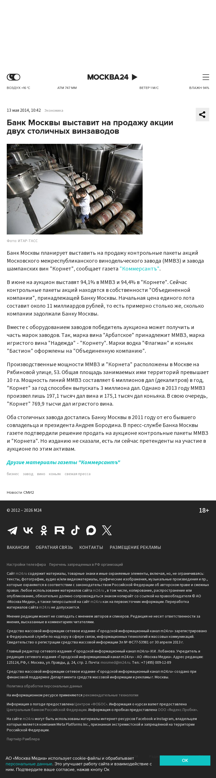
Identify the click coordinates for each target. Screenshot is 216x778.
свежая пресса (78, 474)
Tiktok (75, 530)
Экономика (53, 110)
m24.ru (21, 573)
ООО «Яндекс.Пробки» (177, 710)
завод (28, 474)
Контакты (91, 547)
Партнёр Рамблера (23, 739)
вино (41, 474)
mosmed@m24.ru (115, 662)
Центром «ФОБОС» (91, 704)
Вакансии (18, 547)
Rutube (59, 530)
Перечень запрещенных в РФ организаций (86, 564)
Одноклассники (44, 530)
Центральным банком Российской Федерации (47, 710)
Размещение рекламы (135, 547)
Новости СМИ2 (20, 492)
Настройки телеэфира (26, 564)
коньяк (55, 474)
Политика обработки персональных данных (44, 686)
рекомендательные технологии (110, 695)
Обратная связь (54, 547)
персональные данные (29, 764)
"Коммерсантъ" (139, 269)
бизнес (13, 474)
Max (91, 530)
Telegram (12, 530)
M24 (38, 510)
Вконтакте (28, 530)
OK (185, 760)
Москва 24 (108, 77)
